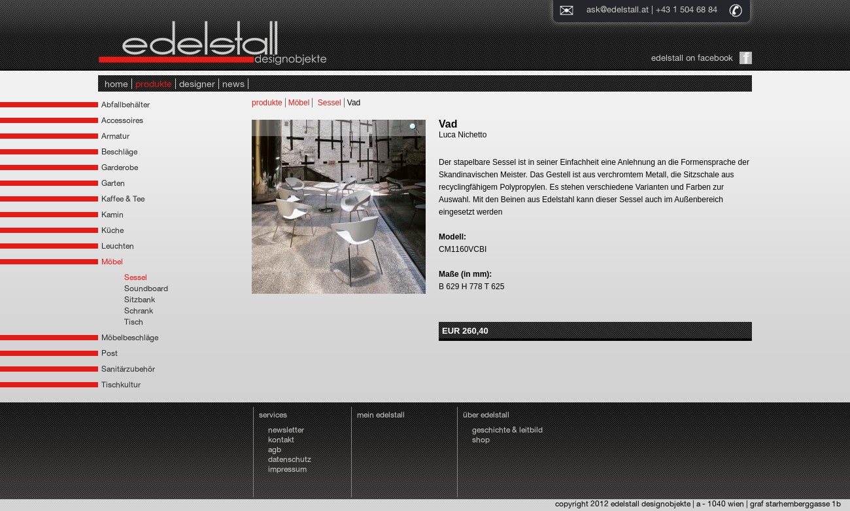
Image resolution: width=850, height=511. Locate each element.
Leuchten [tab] (117, 246)
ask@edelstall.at (617, 9)
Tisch (133, 321)
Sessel (135, 277)
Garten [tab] (113, 183)
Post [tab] (109, 353)
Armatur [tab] (115, 136)
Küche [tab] (112, 230)
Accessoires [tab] (122, 120)
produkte (153, 84)
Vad (353, 102)
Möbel (299, 102)
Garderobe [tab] (119, 167)
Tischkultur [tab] (121, 384)
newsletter (286, 429)
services (273, 414)
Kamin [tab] (112, 214)
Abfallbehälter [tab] (125, 104)
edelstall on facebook (692, 58)
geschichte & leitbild (507, 429)
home (116, 84)
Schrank (138, 310)
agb (274, 449)
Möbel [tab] (112, 261)
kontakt (281, 439)
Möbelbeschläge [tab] (129, 337)
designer (197, 84)
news (233, 84)
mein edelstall (381, 414)
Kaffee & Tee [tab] (122, 198)
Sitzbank (139, 299)
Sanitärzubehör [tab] (128, 369)
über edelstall (486, 414)
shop (481, 439)
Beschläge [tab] (119, 151)
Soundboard (146, 288)
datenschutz (289, 459)
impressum (287, 469)
